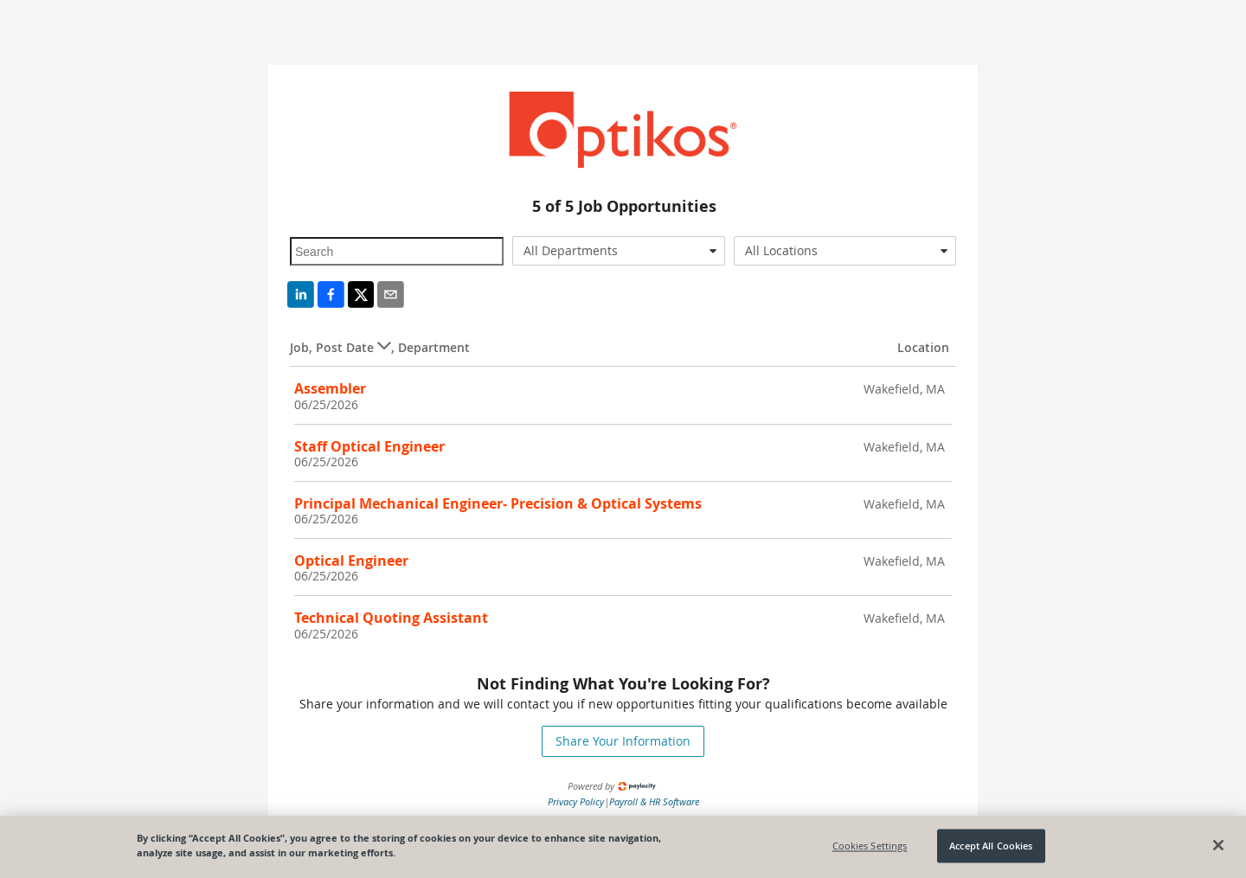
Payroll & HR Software (654, 801)
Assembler (330, 388)
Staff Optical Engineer (369, 446)
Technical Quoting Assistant (391, 617)
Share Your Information (623, 741)
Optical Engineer (351, 560)
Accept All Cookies (990, 845)
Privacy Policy (576, 801)
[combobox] (619, 251)
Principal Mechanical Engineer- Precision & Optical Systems (498, 503)
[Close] (1218, 845)
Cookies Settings (870, 845)
